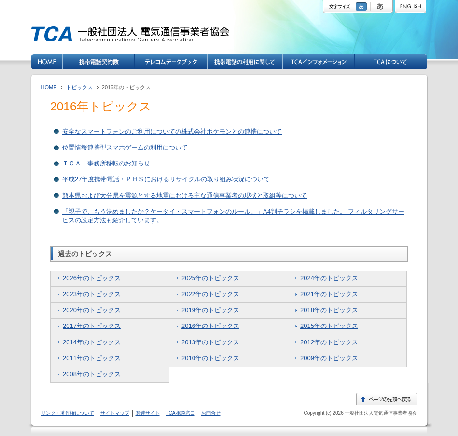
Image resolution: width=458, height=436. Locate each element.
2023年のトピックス (92, 294)
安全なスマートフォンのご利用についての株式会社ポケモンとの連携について (172, 131)
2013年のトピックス (210, 342)
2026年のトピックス (92, 278)
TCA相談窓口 (180, 413)
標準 (362, 6)
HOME (49, 87)
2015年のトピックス (329, 325)
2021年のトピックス (329, 294)
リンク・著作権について (67, 413)
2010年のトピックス (210, 358)
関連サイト (148, 413)
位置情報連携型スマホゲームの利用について (125, 147)
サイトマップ (114, 413)
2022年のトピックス (210, 294)
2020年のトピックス (92, 309)
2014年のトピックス (92, 342)
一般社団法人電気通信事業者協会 (380, 413)
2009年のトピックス (329, 358)
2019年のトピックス (210, 309)
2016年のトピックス (210, 325)
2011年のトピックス (92, 358)
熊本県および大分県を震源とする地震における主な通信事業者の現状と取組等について (184, 195)
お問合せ (211, 413)
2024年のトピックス (329, 278)
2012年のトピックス (329, 342)
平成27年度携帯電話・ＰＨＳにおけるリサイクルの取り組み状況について (166, 179)
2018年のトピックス (329, 309)
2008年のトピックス (92, 374)
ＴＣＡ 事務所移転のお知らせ (106, 163)
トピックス (79, 87)
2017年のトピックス (92, 325)
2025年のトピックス (210, 278)
